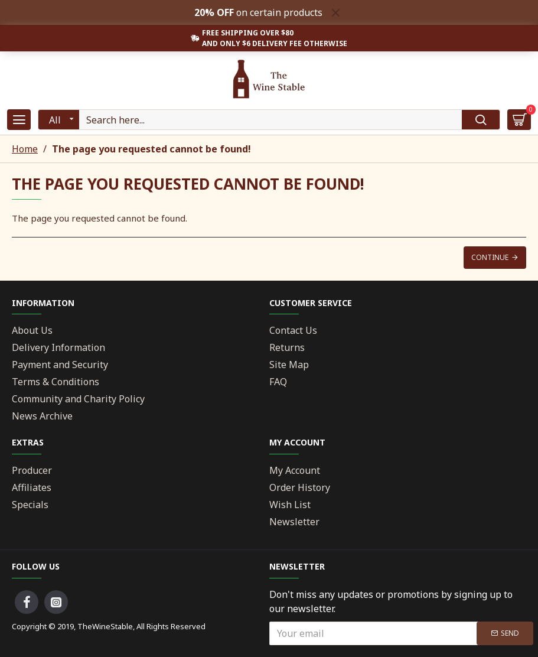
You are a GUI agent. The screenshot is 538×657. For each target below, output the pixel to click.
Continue (489, 257)
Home (25, 148)
